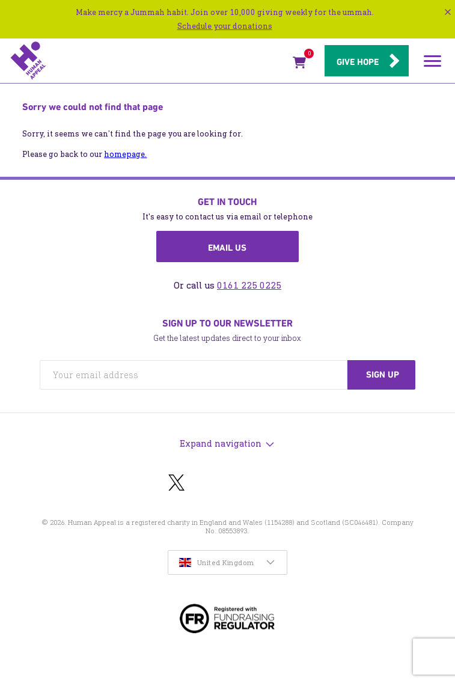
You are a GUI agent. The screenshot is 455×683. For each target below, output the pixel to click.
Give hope (358, 62)
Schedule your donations (224, 26)
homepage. (125, 154)
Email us (227, 247)
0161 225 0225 (249, 285)
